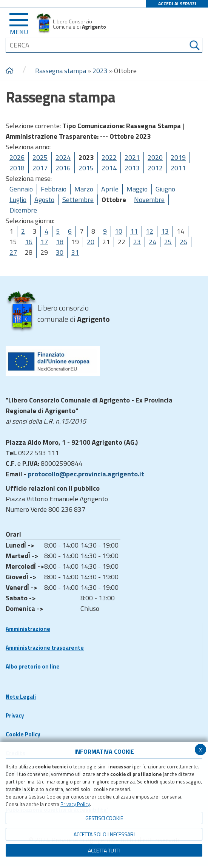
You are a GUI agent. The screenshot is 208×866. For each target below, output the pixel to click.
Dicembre (23, 210)
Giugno (165, 189)
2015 (86, 168)
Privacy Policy (75, 804)
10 (118, 231)
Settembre (78, 199)
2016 (63, 168)
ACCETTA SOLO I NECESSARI (104, 834)
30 (59, 252)
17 (44, 242)
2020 (155, 157)
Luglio (17, 199)
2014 (109, 168)
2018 (17, 168)
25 (168, 242)
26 (183, 242)
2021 (132, 157)
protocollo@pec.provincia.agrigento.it (86, 474)
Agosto (44, 199)
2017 (40, 168)
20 (90, 242)
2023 (100, 71)
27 (13, 252)
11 (134, 231)
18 (59, 242)
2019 (178, 157)
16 (28, 242)
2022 (109, 157)
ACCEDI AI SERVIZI (177, 3)
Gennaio (21, 189)
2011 (178, 168)
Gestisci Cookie (104, 818)
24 (152, 242)
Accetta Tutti (104, 850)
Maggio (137, 189)
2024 (63, 157)
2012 (155, 168)
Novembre (149, 199)
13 (165, 231)
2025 (40, 157)
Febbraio (53, 189)
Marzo (83, 189)
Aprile (110, 189)
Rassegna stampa (61, 71)
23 (137, 242)
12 (149, 231)
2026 (17, 157)
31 (75, 252)
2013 (132, 168)
